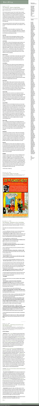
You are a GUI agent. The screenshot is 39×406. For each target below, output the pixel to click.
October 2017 (32, 60)
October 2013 (32, 94)
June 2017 (32, 63)
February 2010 (32, 125)
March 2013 (32, 99)
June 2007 (32, 148)
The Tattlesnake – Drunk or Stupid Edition (11, 7)
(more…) (4, 319)
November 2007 (33, 144)
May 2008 (32, 140)
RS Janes (10, 9)
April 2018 (32, 56)
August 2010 (32, 121)
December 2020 (33, 34)
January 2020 (32, 41)
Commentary (7, 8)
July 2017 (32, 62)
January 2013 (32, 100)
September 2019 (33, 44)
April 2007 (32, 149)
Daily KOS (21, 327)
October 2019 (32, 43)
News (31, 12)
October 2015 (32, 77)
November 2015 (33, 76)
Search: (31, 17)
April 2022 (32, 24)
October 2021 (32, 28)
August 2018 (32, 53)
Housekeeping (33, 10)
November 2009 (33, 127)
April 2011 (32, 115)
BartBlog (8, 2)
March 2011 (32, 116)
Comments (33, 157)
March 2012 (32, 107)
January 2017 (32, 66)
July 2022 (32, 22)
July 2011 (32, 113)
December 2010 (33, 118)
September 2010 (33, 120)
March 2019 (32, 48)
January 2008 (32, 143)
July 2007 (32, 147)
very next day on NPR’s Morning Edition (10, 348)
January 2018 (32, 58)
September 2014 (33, 86)
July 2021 (32, 30)
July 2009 (32, 130)
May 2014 (32, 89)
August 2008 (32, 138)
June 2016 (32, 71)
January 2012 (32, 109)
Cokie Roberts (18, 327)
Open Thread (32, 13)
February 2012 (32, 108)
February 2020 (32, 40)
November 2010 (33, 119)
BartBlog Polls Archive (33, 3)
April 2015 (32, 81)
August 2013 (32, 95)
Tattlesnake (21, 9)
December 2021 (33, 27)
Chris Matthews (21, 8)
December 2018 (33, 50)
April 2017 (32, 64)
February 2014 (32, 91)
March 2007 (32, 150)
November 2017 (33, 59)
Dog (22, 174)
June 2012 (32, 105)
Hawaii (5, 328)
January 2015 (32, 83)
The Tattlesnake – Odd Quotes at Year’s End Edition (13, 222)
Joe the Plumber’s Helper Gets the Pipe (10, 173)
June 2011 (32, 114)
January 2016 (32, 75)
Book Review (32, 7)
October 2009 (32, 128)
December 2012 (33, 101)
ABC (5, 327)
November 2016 (33, 68)
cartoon (17, 174)
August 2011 (32, 112)
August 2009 (32, 129)
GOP (24, 174)
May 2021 (32, 31)
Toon (12, 174)
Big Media (12, 327)
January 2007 (32, 151)
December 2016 (33, 67)
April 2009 (32, 132)
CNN (20, 223)
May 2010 (32, 123)
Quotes (21, 224)
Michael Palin (11, 224)
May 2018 (32, 55)
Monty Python (15, 224)
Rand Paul (7, 9)
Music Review (32, 11)
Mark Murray (16, 328)
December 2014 (33, 84)
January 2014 (32, 92)
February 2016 (32, 74)
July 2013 (32, 96)
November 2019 (33, 42)
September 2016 (33, 69)
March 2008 (32, 141)
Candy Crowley (16, 8)
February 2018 (32, 57)
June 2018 (32, 54)
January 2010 (32, 126)
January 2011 (32, 117)
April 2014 (32, 90)
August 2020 (32, 36)
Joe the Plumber (8, 175)
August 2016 (32, 70)
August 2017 (32, 61)
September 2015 (33, 78)
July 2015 (32, 79)
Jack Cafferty (8, 328)
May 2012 (32, 106)
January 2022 (32, 26)
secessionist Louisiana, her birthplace (10, 341)
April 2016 (32, 73)
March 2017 (32, 65)
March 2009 (32, 133)
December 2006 (33, 152)
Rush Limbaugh (10, 225)
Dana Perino (23, 223)
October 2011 (32, 111)
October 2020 (32, 35)
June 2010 (32, 122)
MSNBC (18, 224)
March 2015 (32, 82)
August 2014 (32, 87)
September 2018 (33, 52)
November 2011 (33, 110)
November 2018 (33, 51)
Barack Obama (9, 327)
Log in (31, 156)
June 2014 (32, 88)
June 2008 (32, 139)
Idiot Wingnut (4, 175)
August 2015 (32, 78)
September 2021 (33, 29)
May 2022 (32, 23)
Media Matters (7, 224)
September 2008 (33, 137)
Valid (32, 158)
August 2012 (32, 104)
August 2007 (32, 146)
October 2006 (32, 153)
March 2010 (32, 124)
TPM (6, 329)
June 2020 (32, 37)
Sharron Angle (17, 9)
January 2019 (32, 49)
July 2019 (32, 45)
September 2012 (33, 103)
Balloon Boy (17, 223)
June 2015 (32, 80)
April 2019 (32, 47)
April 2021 (32, 32)
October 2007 (32, 145)
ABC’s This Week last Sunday (20, 337)
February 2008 (32, 142)
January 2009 (32, 134)
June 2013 (32, 97)
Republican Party (13, 175)
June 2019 (32, 46)
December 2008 (33, 135)
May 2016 (32, 72)
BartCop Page (32, 6)
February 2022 (32, 25)
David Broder (20, 174)
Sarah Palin (13, 9)
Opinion (11, 8)
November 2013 (33, 93)
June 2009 (32, 131)
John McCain (12, 328)
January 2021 (32, 33)
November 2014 (33, 85)
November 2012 (33, 102)
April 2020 (32, 39)
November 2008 (33, 136)
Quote (13, 223)
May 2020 (32, 38)
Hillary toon (32, 9)
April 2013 (32, 98)
